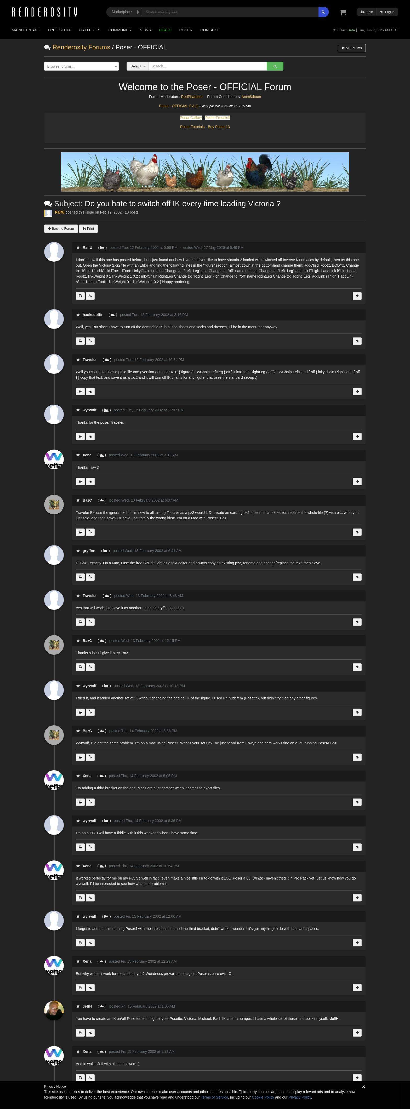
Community (120, 30)
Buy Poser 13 (219, 127)
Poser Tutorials (192, 127)
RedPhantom (192, 97)
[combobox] (81, 66)
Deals (165, 30)
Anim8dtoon (251, 97)
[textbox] (80, 66)
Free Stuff (59, 30)
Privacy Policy (299, 1097)
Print (88, 229)
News (145, 30)
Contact (209, 30)
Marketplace (26, 30)
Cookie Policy (263, 1097)
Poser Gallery (191, 118)
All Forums (352, 48)
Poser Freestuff (217, 118)
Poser (185, 30)
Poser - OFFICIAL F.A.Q (178, 106)
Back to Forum (61, 229)
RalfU (60, 212)
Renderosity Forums (81, 47)
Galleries (89, 30)
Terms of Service (214, 1097)
